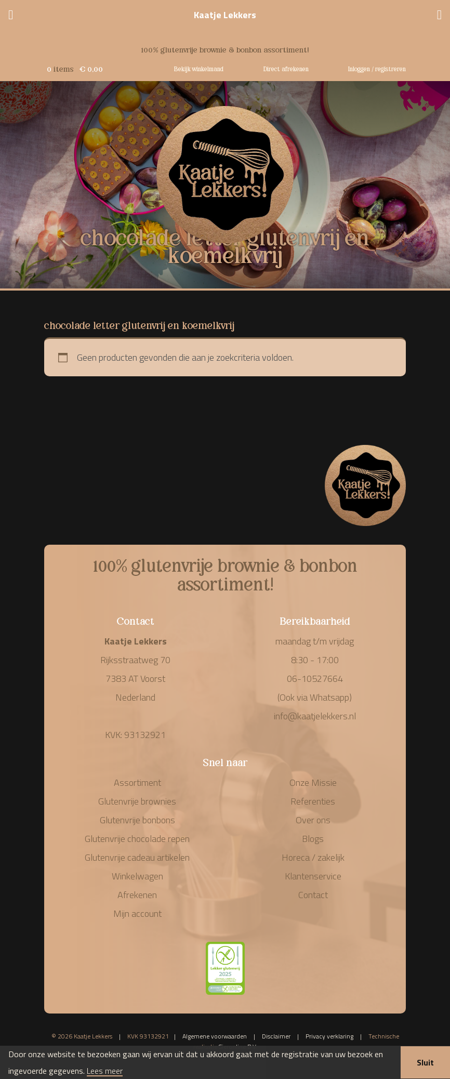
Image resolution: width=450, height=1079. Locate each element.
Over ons (313, 820)
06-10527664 (315, 679)
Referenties (312, 801)
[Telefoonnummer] (439, 16)
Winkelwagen (137, 876)
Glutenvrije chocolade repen (137, 839)
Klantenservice (313, 876)
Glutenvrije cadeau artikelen (137, 857)
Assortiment (137, 782)
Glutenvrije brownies (137, 801)
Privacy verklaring (329, 1036)
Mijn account (137, 913)
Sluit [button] (425, 1062)
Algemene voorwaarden (214, 1036)
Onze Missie (313, 782)
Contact (313, 895)
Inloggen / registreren (377, 68)
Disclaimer (276, 1036)
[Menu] (10, 16)
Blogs (313, 839)
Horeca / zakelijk (313, 857)
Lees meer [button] (105, 1071)
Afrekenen (137, 895)
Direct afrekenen (286, 68)
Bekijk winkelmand (198, 68)
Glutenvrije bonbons (137, 820)
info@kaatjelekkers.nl (315, 716)
